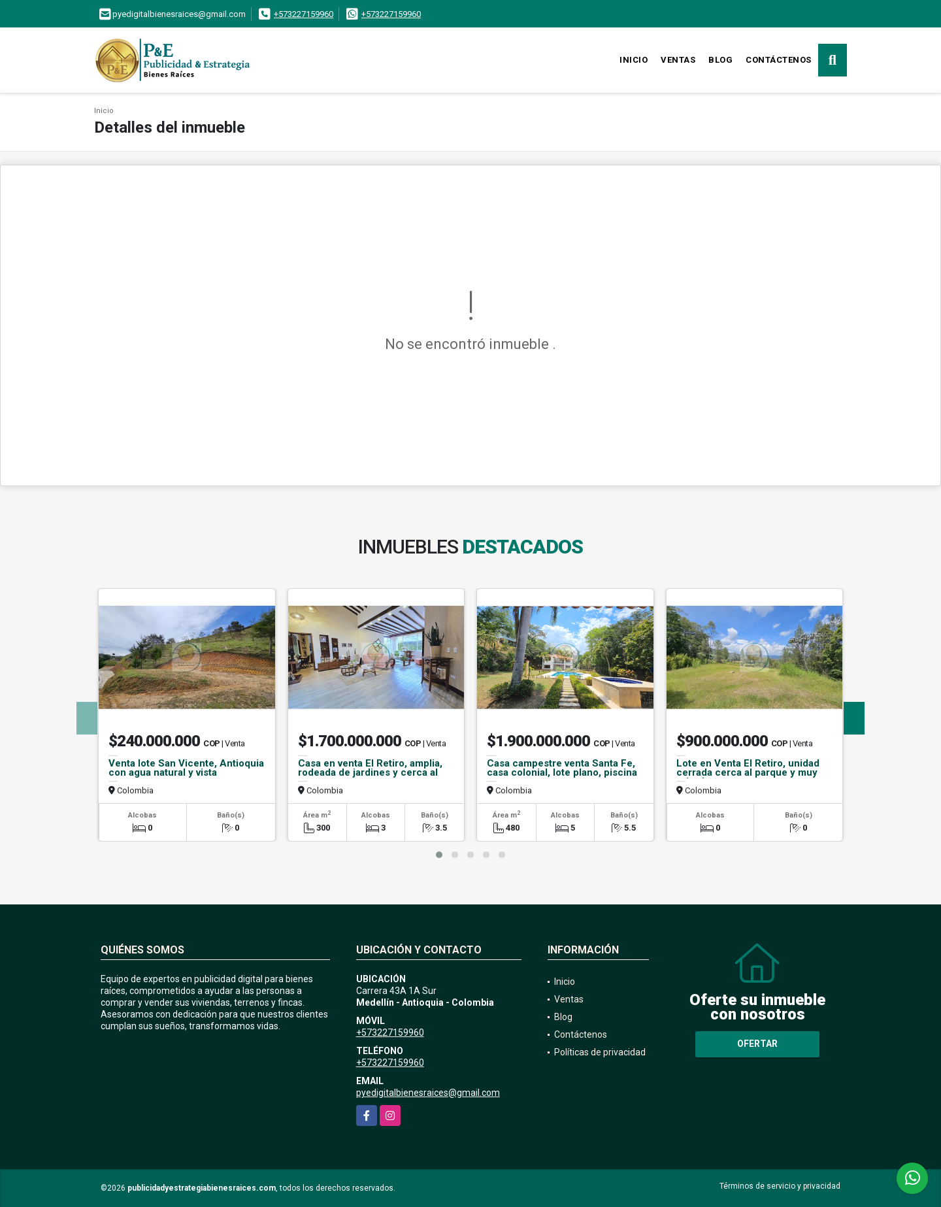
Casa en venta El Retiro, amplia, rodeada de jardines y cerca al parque (370, 772)
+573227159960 (303, 14)
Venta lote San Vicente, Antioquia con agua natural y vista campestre (186, 772)
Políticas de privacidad (600, 1052)
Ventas (678, 60)
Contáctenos (779, 60)
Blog (720, 60)
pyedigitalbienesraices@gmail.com (428, 1092)
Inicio (633, 60)
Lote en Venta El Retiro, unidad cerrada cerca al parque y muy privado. (747, 772)
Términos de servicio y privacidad (779, 1186)
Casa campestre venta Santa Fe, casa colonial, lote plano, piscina (562, 767)
